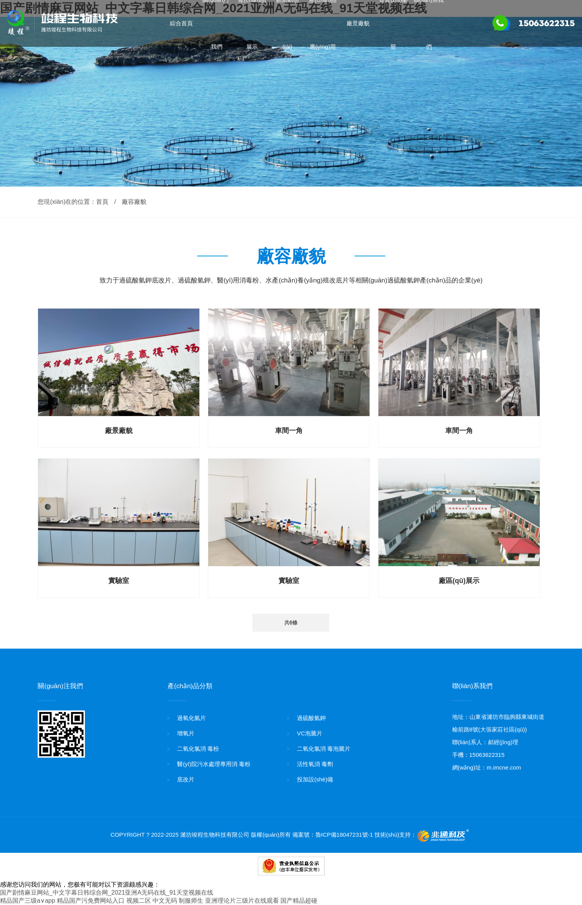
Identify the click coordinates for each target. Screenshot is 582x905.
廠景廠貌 (358, 23)
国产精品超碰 (298, 900)
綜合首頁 (181, 23)
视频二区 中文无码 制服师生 (165, 900)
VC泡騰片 (309, 733)
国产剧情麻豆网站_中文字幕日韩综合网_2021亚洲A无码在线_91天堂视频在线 (106, 892)
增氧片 (185, 733)
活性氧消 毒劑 (315, 764)
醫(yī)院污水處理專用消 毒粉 (213, 764)
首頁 (102, 201)
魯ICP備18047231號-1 (344, 834)
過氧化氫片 (191, 718)
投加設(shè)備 (315, 779)
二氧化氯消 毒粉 (198, 748)
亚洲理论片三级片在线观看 (242, 900)
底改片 (185, 779)
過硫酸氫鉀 (311, 718)
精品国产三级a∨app (27, 900)
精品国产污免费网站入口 (90, 900)
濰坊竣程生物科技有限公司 (214, 834)
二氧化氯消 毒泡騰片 (323, 748)
